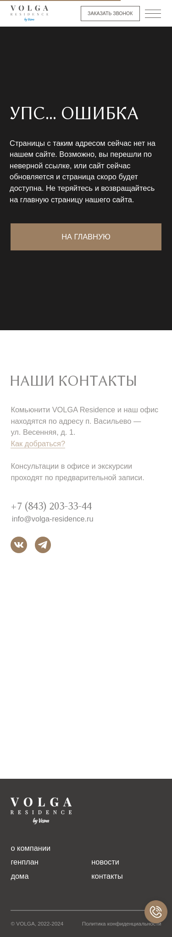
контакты (107, 876)
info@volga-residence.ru (53, 522)
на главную (86, 237)
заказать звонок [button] (110, 13)
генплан (24, 862)
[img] (29, 14)
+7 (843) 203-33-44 (51, 510)
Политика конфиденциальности (121, 923)
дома (19, 876)
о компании (30, 848)
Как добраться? (38, 448)
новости (105, 862)
